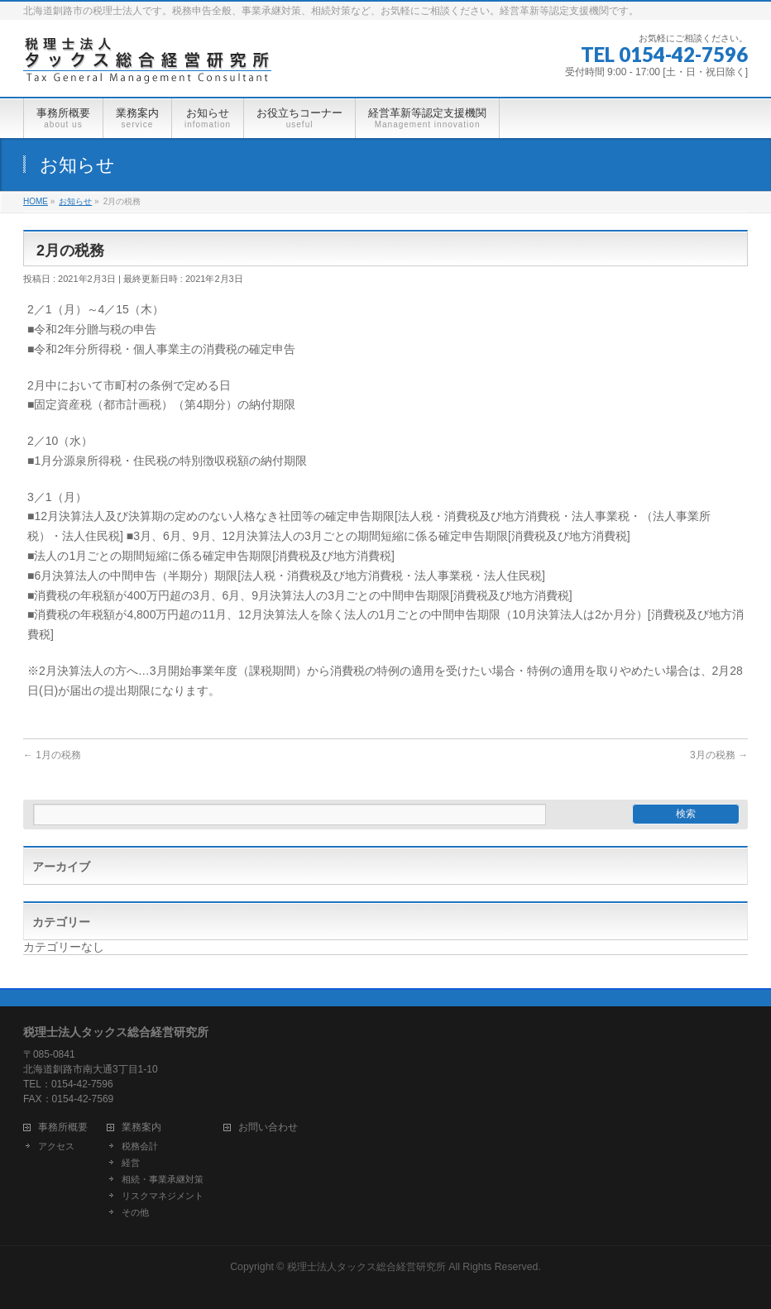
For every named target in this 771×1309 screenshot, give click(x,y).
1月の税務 (52, 755)
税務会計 (140, 1146)
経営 (131, 1163)
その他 (135, 1212)
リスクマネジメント (163, 1196)
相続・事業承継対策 (163, 1179)
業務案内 (141, 1127)
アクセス (56, 1146)
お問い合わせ (268, 1127)
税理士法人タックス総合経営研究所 (366, 1267)
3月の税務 (719, 755)
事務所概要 (63, 1127)
